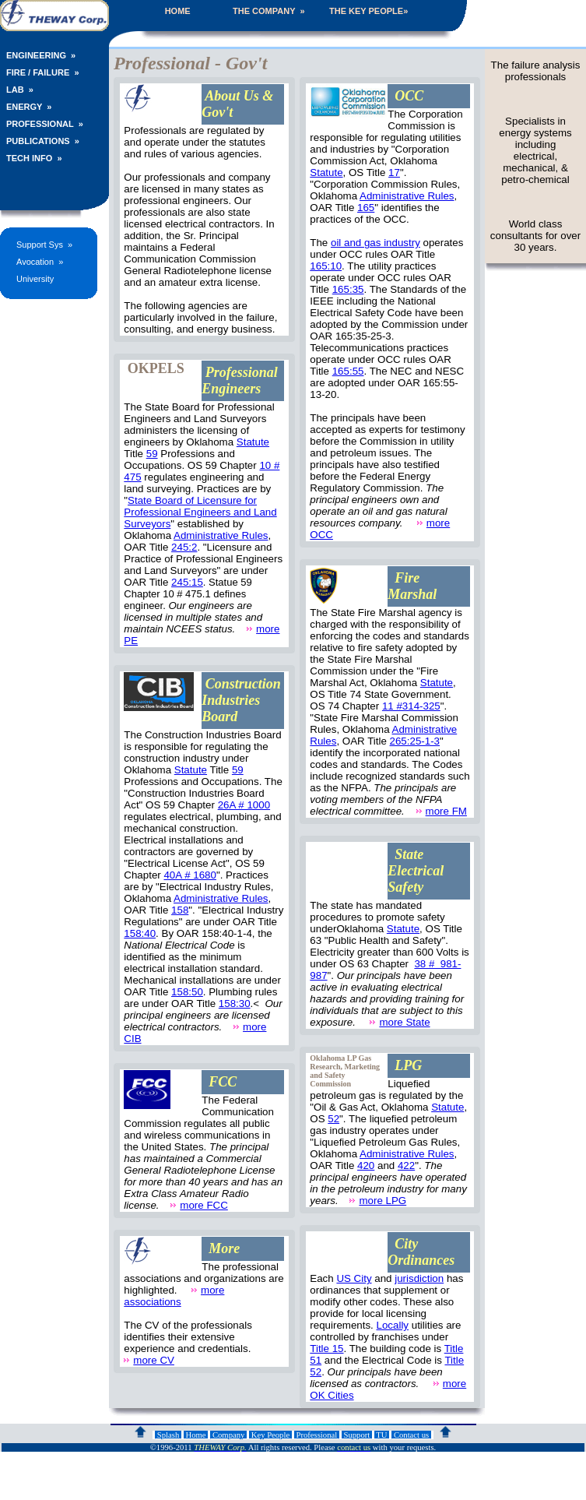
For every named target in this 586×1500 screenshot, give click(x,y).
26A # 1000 (244, 805)
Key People (270, 1435)
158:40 (140, 933)
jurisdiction (419, 1278)
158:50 (187, 992)
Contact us (411, 1435)
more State (404, 1022)
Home (196, 1435)
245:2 (184, 547)
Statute (253, 442)
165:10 (326, 266)
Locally (393, 1325)
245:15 (187, 582)
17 (394, 172)
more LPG (382, 1200)
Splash (168, 1435)
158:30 (235, 1003)
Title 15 (326, 1348)
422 (406, 1165)
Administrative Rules (221, 535)
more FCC (203, 1205)
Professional (316, 1435)
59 (152, 454)
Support (357, 1435)
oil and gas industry (375, 242)
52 (333, 1119)
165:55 (348, 371)
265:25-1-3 (415, 741)
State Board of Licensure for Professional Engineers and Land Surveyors (200, 512)
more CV (153, 1360)
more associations (174, 1296)
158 (179, 910)
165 (365, 207)
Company (228, 1435)
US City (353, 1278)
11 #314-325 (411, 706)
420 (365, 1165)
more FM (446, 811)
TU (381, 1435)
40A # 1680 (189, 875)
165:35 (348, 289)
